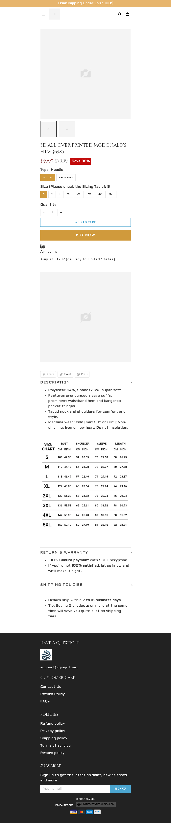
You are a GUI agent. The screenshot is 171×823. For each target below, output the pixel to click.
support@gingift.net (59, 667)
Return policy (52, 753)
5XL (111, 194)
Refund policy (52, 723)
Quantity (48, 204)
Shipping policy (53, 738)
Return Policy (52, 694)
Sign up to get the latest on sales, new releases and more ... (83, 778)
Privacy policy (52, 731)
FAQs (45, 701)
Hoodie (57, 170)
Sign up (120, 789)
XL (68, 194)
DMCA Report (64, 805)
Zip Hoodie (66, 177)
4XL (101, 194)
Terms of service (55, 745)
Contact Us (50, 687)
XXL (79, 194)
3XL (89, 194)
